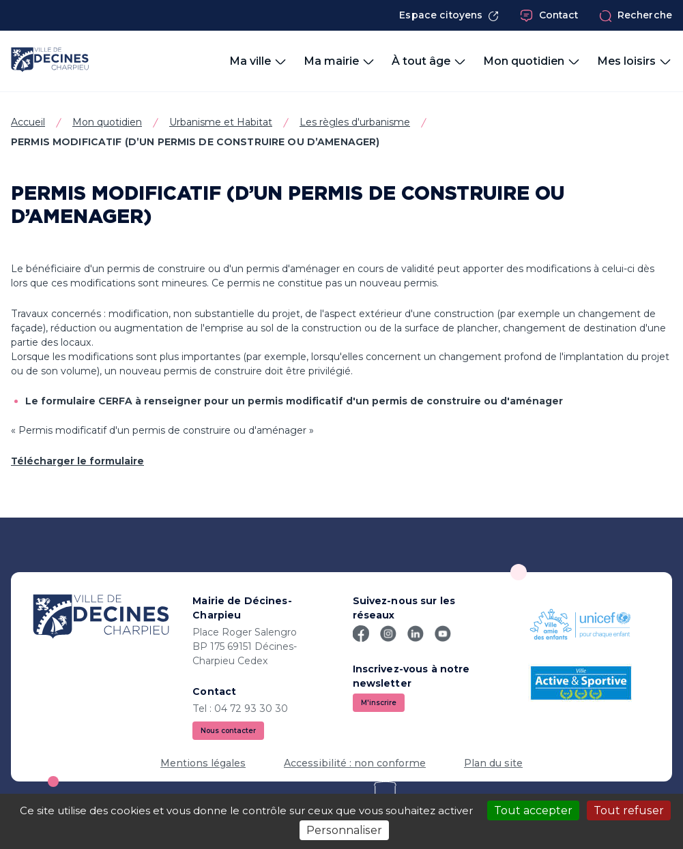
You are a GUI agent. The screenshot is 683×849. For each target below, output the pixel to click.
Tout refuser (629, 810)
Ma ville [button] (258, 61)
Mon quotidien (107, 122)
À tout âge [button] (429, 61)
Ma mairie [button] (339, 61)
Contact (549, 16)
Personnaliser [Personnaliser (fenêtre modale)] (344, 830)
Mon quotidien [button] (532, 61)
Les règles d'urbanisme (355, 122)
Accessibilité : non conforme (355, 763)
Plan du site (493, 763)
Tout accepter (533, 810)
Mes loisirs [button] (634, 61)
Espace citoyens (449, 15)
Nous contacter (228, 730)
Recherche (635, 16)
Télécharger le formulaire (77, 461)
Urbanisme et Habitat (220, 122)
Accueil (28, 122)
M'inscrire (378, 702)
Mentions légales (203, 763)
